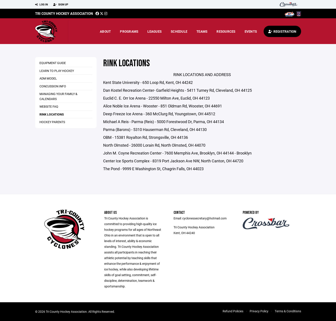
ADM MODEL (48, 78)
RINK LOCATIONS (51, 114)
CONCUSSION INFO (52, 86)
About (105, 31)
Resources (226, 31)
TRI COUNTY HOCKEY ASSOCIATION (64, 13)
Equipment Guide (52, 63)
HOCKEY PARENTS (52, 122)
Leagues (154, 31)
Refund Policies (233, 311)
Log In (41, 5)
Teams (201, 31)
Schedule (179, 31)
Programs (129, 31)
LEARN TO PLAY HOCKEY (56, 71)
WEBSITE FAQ (48, 106)
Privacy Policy (259, 311)
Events (251, 31)
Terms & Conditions (288, 311)
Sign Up (60, 5)
